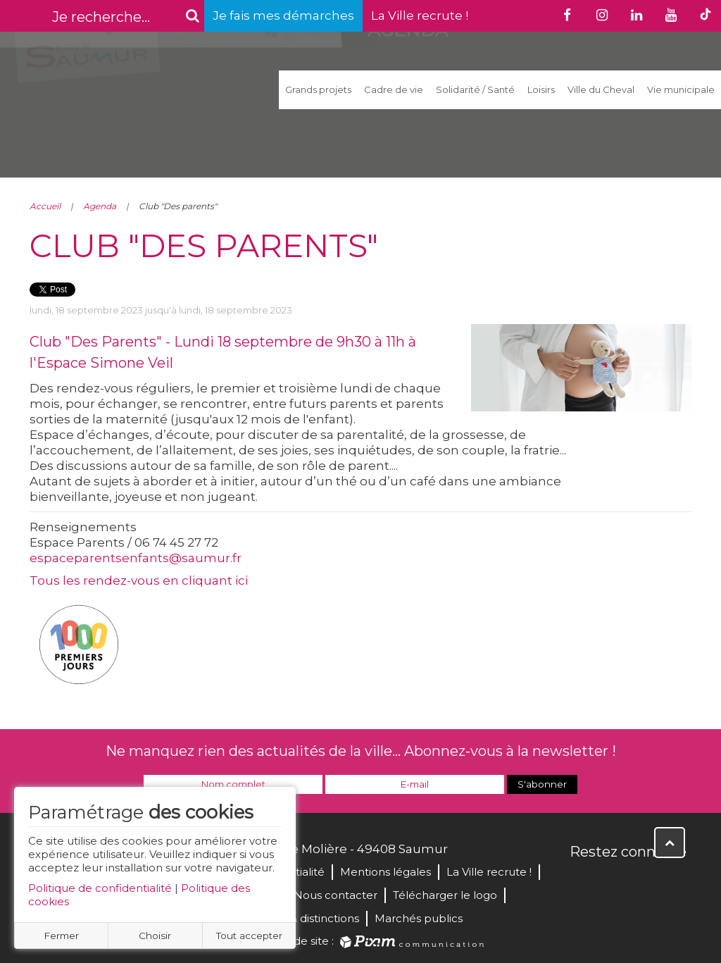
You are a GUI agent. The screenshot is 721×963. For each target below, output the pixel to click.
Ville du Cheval (601, 89)
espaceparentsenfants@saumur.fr (136, 558)
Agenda (99, 206)
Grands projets (318, 89)
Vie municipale (681, 89)
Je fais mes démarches (283, 15)
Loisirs (541, 89)
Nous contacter (335, 895)
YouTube (643, 882)
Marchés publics (419, 918)
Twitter (612, 882)
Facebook (581, 882)
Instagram (674, 882)
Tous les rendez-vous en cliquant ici (139, 580)
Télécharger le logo (445, 895)
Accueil (45, 206)
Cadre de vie (393, 89)
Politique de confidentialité (100, 888)
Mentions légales (385, 871)
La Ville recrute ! (419, 15)
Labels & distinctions (305, 918)
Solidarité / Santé (475, 89)
